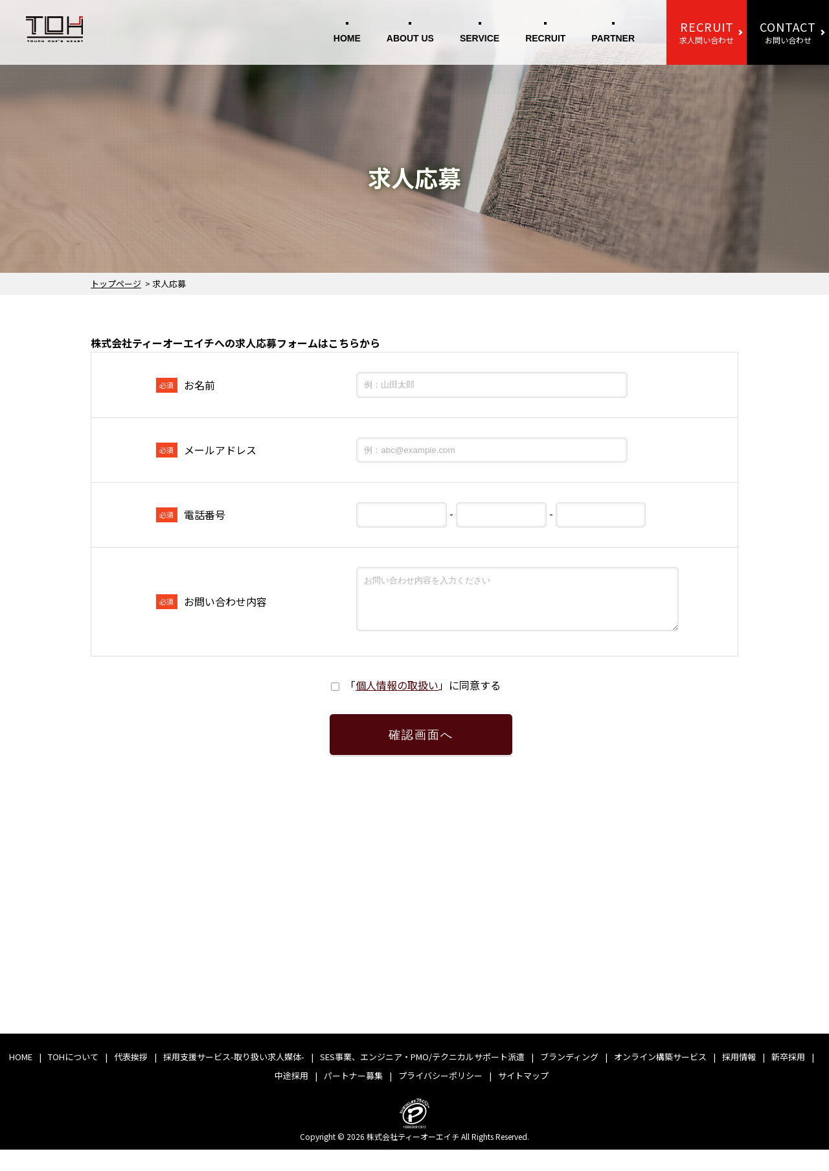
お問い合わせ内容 (211, 606)
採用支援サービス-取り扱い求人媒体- (233, 1078)
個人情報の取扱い (397, 694)
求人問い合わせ (706, 31)
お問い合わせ (788, 31)
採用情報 (739, 1078)
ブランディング (569, 1078)
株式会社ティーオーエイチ (413, 1157)
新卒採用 (788, 1078)
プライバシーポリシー (440, 1097)
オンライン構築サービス (660, 1078)
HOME (347, 38)
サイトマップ (523, 1097)
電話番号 (190, 514)
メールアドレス (206, 450)
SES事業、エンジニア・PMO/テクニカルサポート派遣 (422, 1078)
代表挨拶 (131, 1078)
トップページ (116, 283)
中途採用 (291, 1097)
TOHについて (73, 1078)
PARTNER (613, 38)
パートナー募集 (353, 1097)
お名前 (185, 385)
